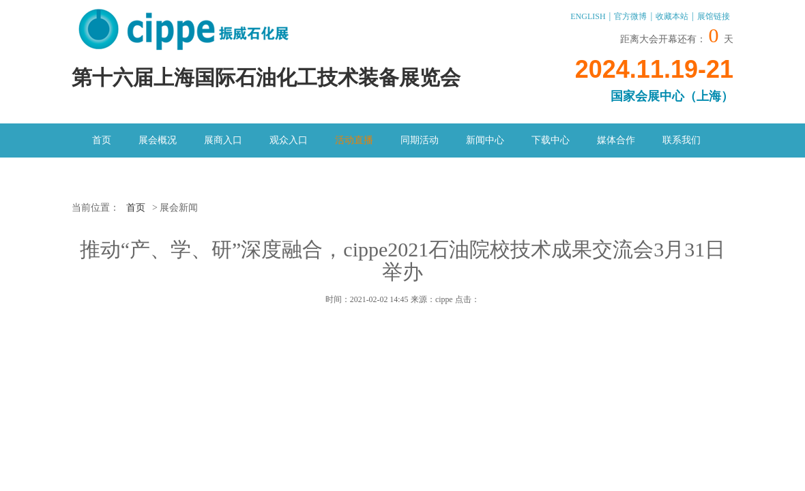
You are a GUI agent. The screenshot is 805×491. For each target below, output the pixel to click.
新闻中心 (485, 140)
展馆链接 (713, 16)
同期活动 (419, 140)
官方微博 (630, 16)
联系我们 (681, 140)
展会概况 (157, 140)
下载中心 (550, 140)
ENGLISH (587, 16)
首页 (101, 140)
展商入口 (223, 140)
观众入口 (288, 140)
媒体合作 (616, 140)
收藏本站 (672, 16)
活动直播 (354, 140)
